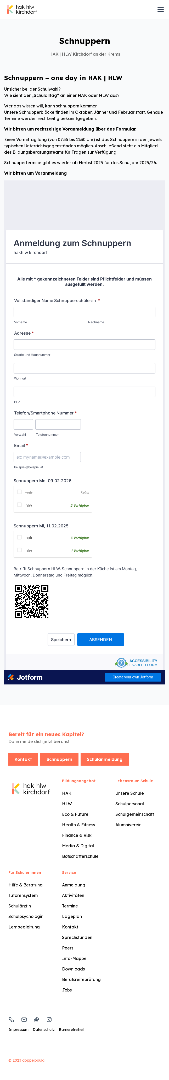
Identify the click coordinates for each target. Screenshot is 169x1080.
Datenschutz (44, 1029)
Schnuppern (59, 759)
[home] (22, 9)
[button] (159, 9)
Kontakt (23, 759)
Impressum (18, 1029)
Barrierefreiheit (72, 1029)
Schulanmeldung (104, 759)
